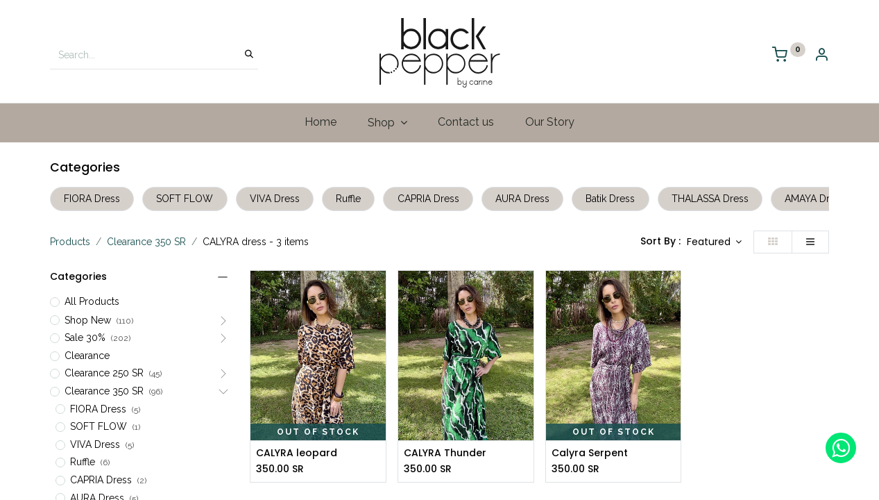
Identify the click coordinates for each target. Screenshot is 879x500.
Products (70, 241)
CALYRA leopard (296, 453)
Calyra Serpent (590, 453)
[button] (714, 242)
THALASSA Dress (710, 198)
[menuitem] (320, 122)
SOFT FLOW (184, 198)
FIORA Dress (92, 198)
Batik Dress (610, 198)
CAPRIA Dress (428, 198)
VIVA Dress (275, 198)
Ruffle (348, 198)
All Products (92, 301)
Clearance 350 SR (146, 241)
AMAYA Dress (815, 198)
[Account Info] (821, 55)
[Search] (249, 55)
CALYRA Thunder (445, 453)
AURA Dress (522, 198)
